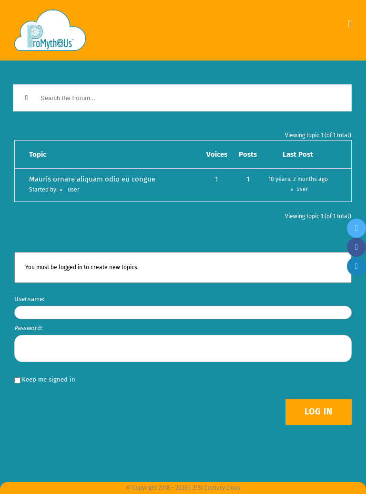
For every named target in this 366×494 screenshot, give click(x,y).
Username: (29, 298)
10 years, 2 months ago (298, 179)
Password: (28, 328)
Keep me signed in (48, 379)
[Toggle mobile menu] (350, 24)
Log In (319, 411)
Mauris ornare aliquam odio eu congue (92, 179)
